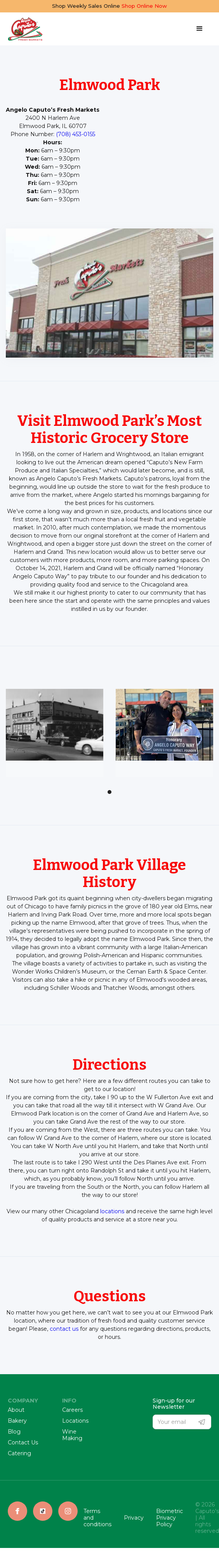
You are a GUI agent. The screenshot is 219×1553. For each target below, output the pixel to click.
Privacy (134, 1518)
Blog (14, 1431)
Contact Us (23, 1442)
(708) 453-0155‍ (75, 134)
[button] (199, 28)
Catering (19, 1453)
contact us (64, 1328)
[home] (25, 29)
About (16, 1410)
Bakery (17, 1421)
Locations (75, 1421)
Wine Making (72, 1435)
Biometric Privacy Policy (169, 1517)
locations (112, 1211)
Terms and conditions (97, 1517)
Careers (72, 1410)
